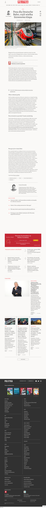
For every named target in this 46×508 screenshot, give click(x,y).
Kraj (11, 5)
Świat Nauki (7, 408)
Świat (14, 5)
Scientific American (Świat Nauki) (30, 402)
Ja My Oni (6, 410)
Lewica (6, 420)
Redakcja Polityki (8, 477)
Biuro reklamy (7, 479)
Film (5, 463)
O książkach (26, 429)
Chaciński (26, 416)
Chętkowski (26, 417)
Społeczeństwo (26, 453)
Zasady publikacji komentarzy (29, 479)
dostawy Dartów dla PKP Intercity (19, 108)
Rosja (6, 439)
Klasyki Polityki (27, 457)
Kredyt (6, 452)
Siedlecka (26, 411)
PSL (5, 422)
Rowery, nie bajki (27, 434)
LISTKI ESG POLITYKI (9, 454)
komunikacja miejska (13, 178)
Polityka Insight (19, 500)
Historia (25, 451)
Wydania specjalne (8, 402)
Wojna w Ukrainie (8, 432)
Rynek (16, 5)
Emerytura (7, 451)
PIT (5, 447)
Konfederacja (7, 425)
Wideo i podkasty (29, 5)
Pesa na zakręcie (16, 175)
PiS (5, 419)
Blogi (25, 5)
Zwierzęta (26, 459)
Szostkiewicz (26, 414)
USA (5, 435)
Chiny (6, 440)
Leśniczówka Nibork (33, 500)
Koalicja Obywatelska (9, 417)
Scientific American (8, 405)
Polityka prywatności (27, 481)
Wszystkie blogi (27, 419)
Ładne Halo (24, 501)
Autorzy (25, 462)
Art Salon (6, 473)
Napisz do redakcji (8, 481)
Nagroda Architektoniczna (9, 472)
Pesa (24, 72)
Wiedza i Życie (7, 407)
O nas (25, 465)
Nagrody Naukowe (27, 405)
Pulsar (25, 401)
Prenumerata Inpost (27, 468)
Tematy (25, 463)
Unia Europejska (8, 434)
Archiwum (26, 460)
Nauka (22, 5)
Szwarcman (26, 413)
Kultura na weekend (27, 426)
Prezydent (6, 426)
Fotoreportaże (26, 450)
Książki (6, 460)
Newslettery (26, 447)
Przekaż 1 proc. (27, 454)
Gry (5, 469)
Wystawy (6, 466)
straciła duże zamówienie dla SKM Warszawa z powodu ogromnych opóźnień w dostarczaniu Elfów (22, 127)
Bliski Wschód (7, 437)
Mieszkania (7, 446)
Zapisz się (35, 240)
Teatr (6, 467)
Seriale (6, 464)
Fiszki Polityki (26, 494)
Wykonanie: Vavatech (32, 501)
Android (7, 494)
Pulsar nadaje (26, 437)
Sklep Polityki (26, 467)
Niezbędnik (7, 411)
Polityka (6, 401)
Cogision (22, 501)
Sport (25, 456)
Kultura (19, 5)
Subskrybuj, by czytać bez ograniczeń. (18, 63)
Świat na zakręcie (27, 428)
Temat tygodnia (27, 425)
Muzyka (6, 461)
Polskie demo (26, 435)
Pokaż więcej (23, 359)
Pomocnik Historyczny (9, 404)
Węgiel (6, 449)
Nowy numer (8, 5)
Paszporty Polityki (8, 470)
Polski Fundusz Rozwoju (28, 178)
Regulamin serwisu (27, 477)
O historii (25, 431)
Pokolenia (34, 5)
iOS (5, 494)
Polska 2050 (7, 423)
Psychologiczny (27, 432)
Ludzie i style (26, 448)
